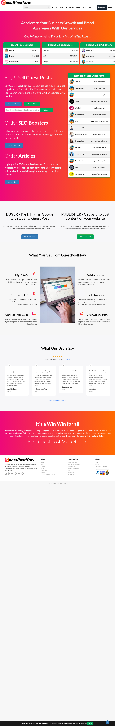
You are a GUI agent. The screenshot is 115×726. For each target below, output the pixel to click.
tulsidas (9, 50)
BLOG (78, 7)
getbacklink (88, 50)
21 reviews (67, 359)
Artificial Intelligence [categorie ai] (73, 468)
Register (101, 7)
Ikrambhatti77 (12, 62)
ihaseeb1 (75, 147)
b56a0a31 (75, 108)
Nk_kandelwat (76, 88)
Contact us (44, 470)
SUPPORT (92, 7)
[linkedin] (6, 473)
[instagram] (16, 473)
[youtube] (19, 473)
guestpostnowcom (78, 134)
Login (110, 7)
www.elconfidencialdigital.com (99, 95)
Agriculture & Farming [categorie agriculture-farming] (74, 464)
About (42, 462)
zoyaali (74, 101)
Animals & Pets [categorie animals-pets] (72, 466)
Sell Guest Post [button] (32, 104)
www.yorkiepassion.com (99, 154)
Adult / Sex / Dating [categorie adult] (73, 462)
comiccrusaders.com (99, 147)
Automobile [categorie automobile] (71, 472)
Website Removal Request (48, 474)
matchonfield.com (99, 81)
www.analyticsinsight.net (99, 101)
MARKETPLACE (57, 7)
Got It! (90, 723)
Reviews (43, 472)
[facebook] (9, 473)
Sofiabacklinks (76, 141)
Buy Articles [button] (12, 182)
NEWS (84, 7)
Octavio (74, 94)
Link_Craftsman (77, 154)
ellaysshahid (88, 62)
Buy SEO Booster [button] (14, 145)
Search (46, 110)
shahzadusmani (77, 174)
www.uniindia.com (99, 134)
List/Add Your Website (101, 466)
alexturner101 (76, 127)
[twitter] (12, 473)
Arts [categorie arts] (69, 470)
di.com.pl (99, 128)
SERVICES (70, 7)
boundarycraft (76, 114)
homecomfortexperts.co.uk (99, 174)
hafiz (73, 121)
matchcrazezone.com (99, 114)
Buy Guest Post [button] (13, 104)
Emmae (9, 56)
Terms (42, 468)
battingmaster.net (99, 108)
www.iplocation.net (99, 167)
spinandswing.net (99, 161)
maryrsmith (88, 56)
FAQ (42, 464)
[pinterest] (23, 473)
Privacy (43, 466)
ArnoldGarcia (76, 161)
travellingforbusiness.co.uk (99, 121)
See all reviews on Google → (57, 400)
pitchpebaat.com (99, 88)
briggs (74, 167)
